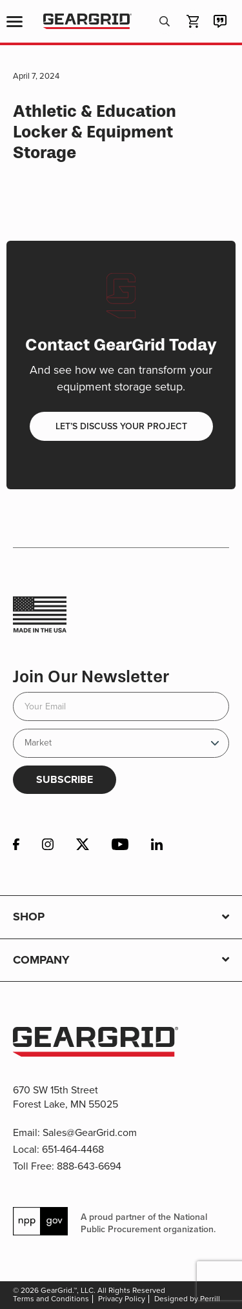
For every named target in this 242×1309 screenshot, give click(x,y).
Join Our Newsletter (91, 677)
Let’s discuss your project (121, 426)
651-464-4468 (73, 1149)
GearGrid (87, 22)
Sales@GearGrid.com (90, 1132)
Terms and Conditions (51, 1298)
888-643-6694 (89, 1166)
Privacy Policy (121, 1298)
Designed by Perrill (187, 1298)
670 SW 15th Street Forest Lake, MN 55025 (65, 1096)
